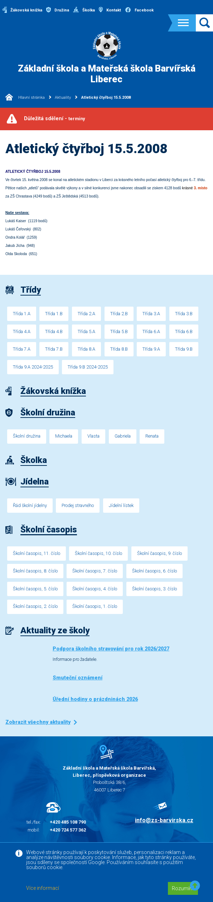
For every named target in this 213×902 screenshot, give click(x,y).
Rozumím (183, 888)
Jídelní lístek (121, 505)
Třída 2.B (119, 313)
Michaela (63, 436)
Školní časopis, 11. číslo (36, 553)
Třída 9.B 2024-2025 (88, 367)
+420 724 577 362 (68, 830)
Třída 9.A (151, 349)
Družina (57, 10)
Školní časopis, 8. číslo (35, 571)
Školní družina (26, 436)
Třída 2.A (86, 313)
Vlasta (93, 436)
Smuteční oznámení (77, 678)
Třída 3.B (184, 313)
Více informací (42, 888)
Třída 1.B (54, 313)
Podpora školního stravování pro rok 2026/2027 (111, 649)
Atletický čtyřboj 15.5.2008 (106, 97)
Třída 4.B (54, 331)
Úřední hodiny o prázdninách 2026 (95, 699)
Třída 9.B (184, 349)
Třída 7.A (21, 349)
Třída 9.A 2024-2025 (33, 367)
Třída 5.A (86, 331)
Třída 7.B (54, 349)
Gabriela (123, 436)
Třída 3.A (151, 313)
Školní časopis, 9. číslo (159, 553)
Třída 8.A (86, 349)
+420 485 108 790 (68, 822)
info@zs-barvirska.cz (164, 820)
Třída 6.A (151, 331)
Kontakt (110, 10)
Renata (152, 436)
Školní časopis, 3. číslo (154, 588)
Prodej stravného (78, 505)
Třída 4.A (21, 331)
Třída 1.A (21, 313)
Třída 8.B (119, 349)
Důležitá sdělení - (54, 119)
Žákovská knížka (22, 10)
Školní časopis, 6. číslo (154, 571)
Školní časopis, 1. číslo (94, 606)
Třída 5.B (119, 331)
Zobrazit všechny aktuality (38, 722)
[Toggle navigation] (183, 22)
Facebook (139, 10)
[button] (195, 886)
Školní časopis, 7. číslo (94, 571)
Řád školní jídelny (30, 505)
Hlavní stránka (25, 97)
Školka (84, 10)
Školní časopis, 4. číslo (94, 588)
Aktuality (63, 97)
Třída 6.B (184, 331)
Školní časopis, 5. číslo (35, 588)
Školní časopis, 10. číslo (98, 553)
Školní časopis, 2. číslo (35, 606)
